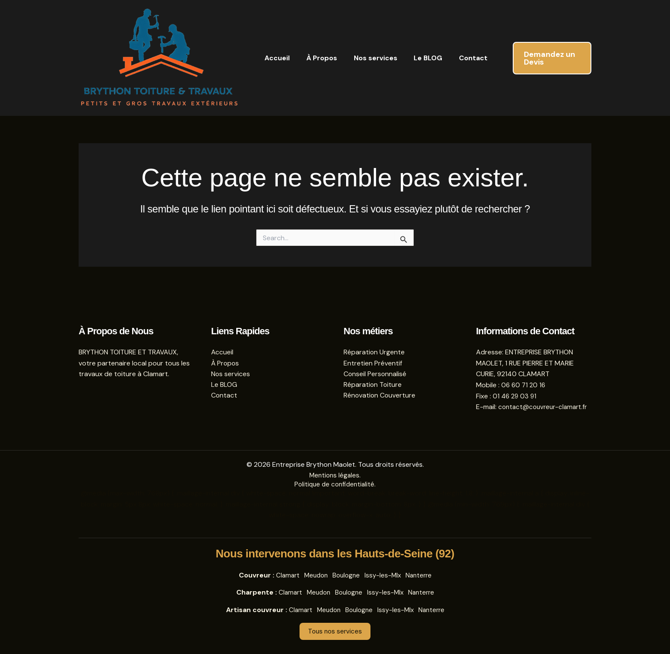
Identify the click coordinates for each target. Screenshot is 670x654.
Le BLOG (418, 57)
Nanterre (421, 575)
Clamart (284, 575)
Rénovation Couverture (380, 385)
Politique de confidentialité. (335, 484)
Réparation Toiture (373, 374)
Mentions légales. (335, 475)
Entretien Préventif (373, 352)
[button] (545, 58)
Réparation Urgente (374, 341)
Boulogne (346, 575)
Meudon (314, 575)
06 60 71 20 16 (524, 374)
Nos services (368, 57)
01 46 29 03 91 (515, 385)
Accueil (275, 57)
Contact (460, 57)
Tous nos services (335, 631)
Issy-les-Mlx (384, 575)
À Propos (317, 57)
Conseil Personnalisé (375, 363)
